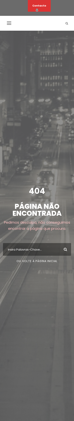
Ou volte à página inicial (37, 261)
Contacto (39, 6)
